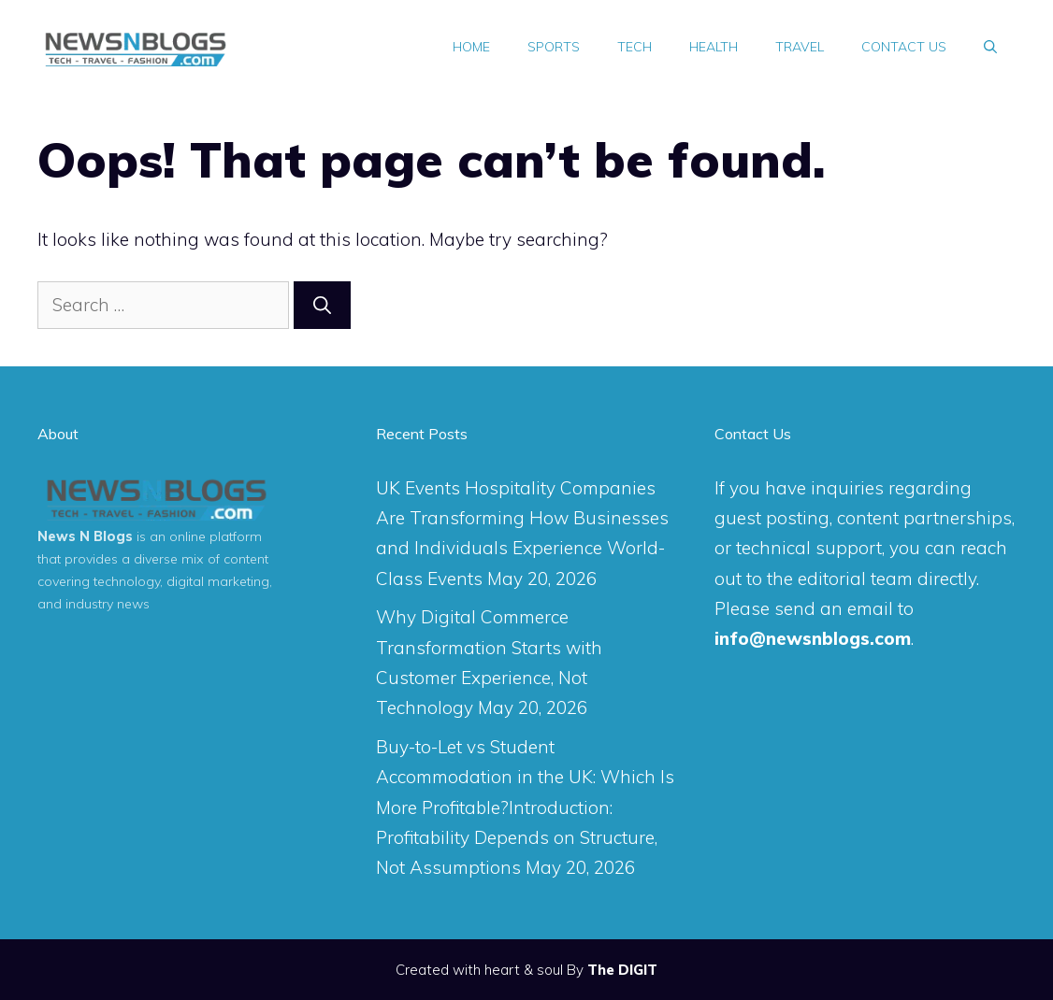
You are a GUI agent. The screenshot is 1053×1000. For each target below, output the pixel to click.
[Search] (322, 305)
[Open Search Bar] (990, 47)
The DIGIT (622, 970)
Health (713, 46)
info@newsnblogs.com (812, 638)
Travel (799, 46)
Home (471, 46)
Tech (634, 46)
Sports (553, 46)
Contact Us (903, 46)
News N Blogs (85, 536)
